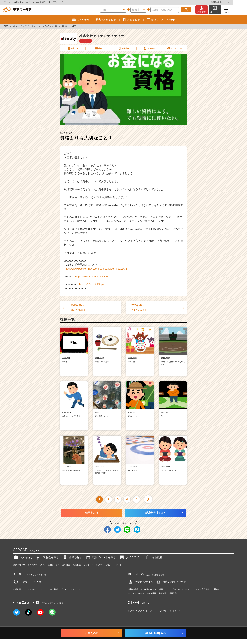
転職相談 (77, 565)
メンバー (149, 48)
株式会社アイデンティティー (25, 26)
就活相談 (66, 565)
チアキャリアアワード (138, 611)
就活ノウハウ (19, 565)
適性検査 (153, 557)
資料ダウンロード (181, 589)
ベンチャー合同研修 (200, 589)
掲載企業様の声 (135, 589)
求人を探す (23, 557)
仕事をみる (91, 512)
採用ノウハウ (165, 589)
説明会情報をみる (155, 512)
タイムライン (130, 557)
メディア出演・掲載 (49, 589)
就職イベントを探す (100, 557)
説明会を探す (47, 557)
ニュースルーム (31, 589)
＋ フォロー (86, 41)
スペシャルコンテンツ (50, 565)
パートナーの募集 (158, 611)
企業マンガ (88, 565)
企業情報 (123, 48)
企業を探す (72, 557)
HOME (5, 26)
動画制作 (162, 593)
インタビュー (174, 48)
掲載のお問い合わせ (171, 581)
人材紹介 (216, 589)
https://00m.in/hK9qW (91, 284)
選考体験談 (33, 565)
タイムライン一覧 (49, 26)
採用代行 (173, 593)
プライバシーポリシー (70, 589)
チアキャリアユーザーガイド (109, 565)
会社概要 (17, 589)
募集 (98, 48)
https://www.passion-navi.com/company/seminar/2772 (95, 268)
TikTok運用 (151, 593)
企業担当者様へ (233, 2)
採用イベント (150, 589)
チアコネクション (136, 593)
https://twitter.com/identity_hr (92, 276)
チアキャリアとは (27, 581)
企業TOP (72, 48)
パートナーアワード (177, 611)
